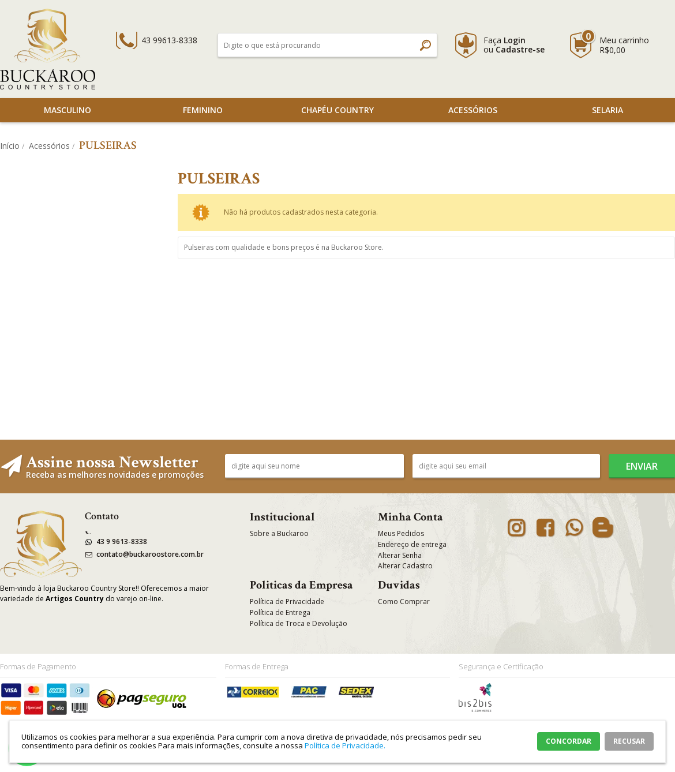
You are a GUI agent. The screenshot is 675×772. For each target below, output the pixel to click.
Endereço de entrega (412, 544)
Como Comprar (404, 601)
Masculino (67, 109)
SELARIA (607, 109)
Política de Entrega (280, 612)
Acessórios (472, 109)
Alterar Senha (400, 555)
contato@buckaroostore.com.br (150, 554)
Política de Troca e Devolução (298, 623)
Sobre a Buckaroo (279, 533)
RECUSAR (629, 741)
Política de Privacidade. (345, 745)
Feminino (203, 109)
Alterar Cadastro (405, 566)
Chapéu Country (337, 109)
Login (515, 40)
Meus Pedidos (401, 533)
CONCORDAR (568, 741)
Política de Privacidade (287, 601)
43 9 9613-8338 (121, 541)
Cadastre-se (520, 49)
